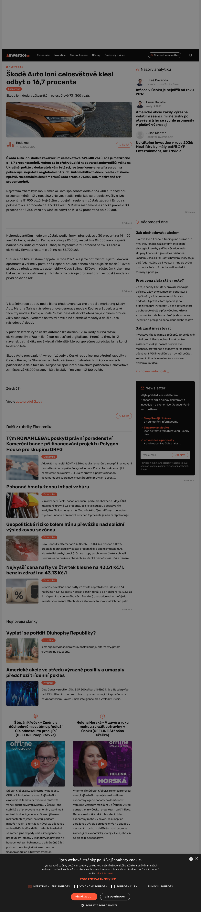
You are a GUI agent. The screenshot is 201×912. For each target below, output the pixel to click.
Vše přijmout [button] (84, 896)
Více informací (105, 873)
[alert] (100, 456)
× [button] (196, 858)
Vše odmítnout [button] (115, 896)
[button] (100, 879)
